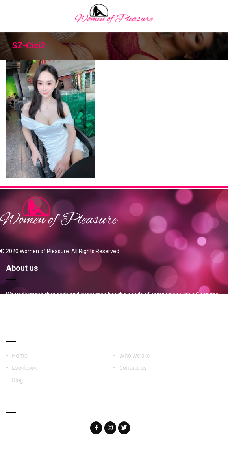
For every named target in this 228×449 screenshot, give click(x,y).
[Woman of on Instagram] (110, 427)
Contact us (132, 367)
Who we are (134, 355)
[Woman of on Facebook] (96, 427)
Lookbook (24, 367)
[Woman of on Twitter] (124, 427)
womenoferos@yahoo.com (56, 427)
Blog (17, 380)
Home (20, 355)
